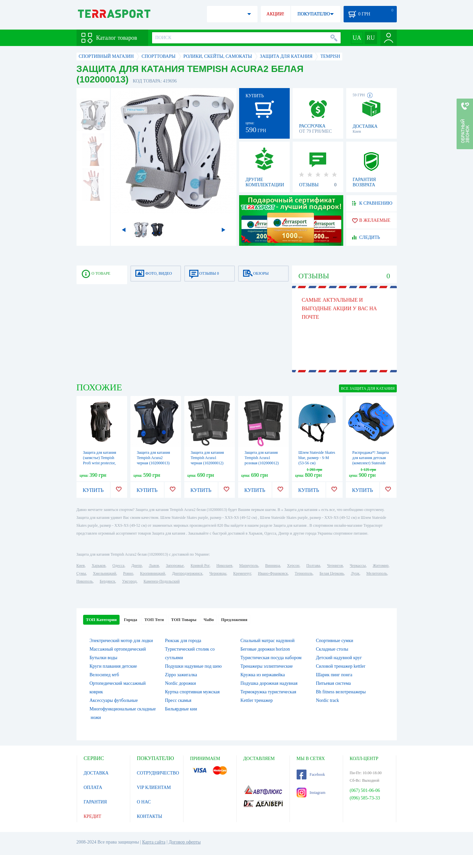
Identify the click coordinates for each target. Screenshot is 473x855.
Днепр (136, 565)
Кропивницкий (152, 573)
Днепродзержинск (187, 573)
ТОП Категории (101, 619)
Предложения (234, 619)
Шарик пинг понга (334, 674)
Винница (272, 565)
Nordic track (327, 700)
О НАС (144, 801)
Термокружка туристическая (268, 691)
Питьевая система (333, 683)
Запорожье (175, 565)
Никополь (85, 581)
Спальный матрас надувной (267, 640)
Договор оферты (185, 842)
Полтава (313, 565)
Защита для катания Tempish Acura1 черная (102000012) (207, 457)
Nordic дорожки (180, 683)
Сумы (81, 573)
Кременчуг (242, 573)
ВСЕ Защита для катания (368, 388)
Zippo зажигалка (181, 674)
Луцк (355, 573)
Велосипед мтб (104, 674)
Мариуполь (248, 565)
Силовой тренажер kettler (341, 666)
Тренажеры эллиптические (266, 666)
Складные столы (332, 649)
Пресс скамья (178, 700)
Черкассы (358, 565)
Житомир (381, 565)
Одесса (118, 565)
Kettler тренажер (256, 700)
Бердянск (107, 581)
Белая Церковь (332, 573)
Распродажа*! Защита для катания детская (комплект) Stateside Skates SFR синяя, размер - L (370, 463)
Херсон (293, 565)
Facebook (311, 774)
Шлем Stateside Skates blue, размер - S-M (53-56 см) (317, 457)
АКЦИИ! (275, 14)
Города (130, 619)
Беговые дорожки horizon (265, 649)
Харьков (98, 565)
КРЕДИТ (92, 816)
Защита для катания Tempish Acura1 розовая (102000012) (262, 457)
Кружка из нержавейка (262, 674)
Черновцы (217, 573)
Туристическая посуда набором (271, 657)
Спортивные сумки (334, 640)
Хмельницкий (104, 573)
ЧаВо (209, 619)
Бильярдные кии (181, 708)
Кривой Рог (200, 565)
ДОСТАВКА (96, 773)
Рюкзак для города (183, 640)
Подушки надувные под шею (193, 666)
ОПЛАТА (93, 787)
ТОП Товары (183, 619)
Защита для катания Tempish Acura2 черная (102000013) (153, 457)
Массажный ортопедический (118, 649)
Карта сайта (154, 842)
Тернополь (303, 573)
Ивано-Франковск (273, 573)
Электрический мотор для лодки (121, 640)
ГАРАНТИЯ (95, 801)
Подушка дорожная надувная (269, 683)
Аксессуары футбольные (114, 700)
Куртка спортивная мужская (192, 691)
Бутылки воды (104, 657)
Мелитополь (376, 573)
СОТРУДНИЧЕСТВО (158, 773)
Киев (81, 565)
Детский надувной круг (339, 657)
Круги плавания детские (113, 666)
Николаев (224, 565)
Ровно (128, 573)
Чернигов (335, 565)
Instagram (311, 792)
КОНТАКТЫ (149, 816)
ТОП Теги (154, 619)
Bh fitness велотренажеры (341, 691)
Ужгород (129, 581)
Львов (154, 565)
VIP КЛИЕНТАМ (154, 787)
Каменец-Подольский (162, 581)
